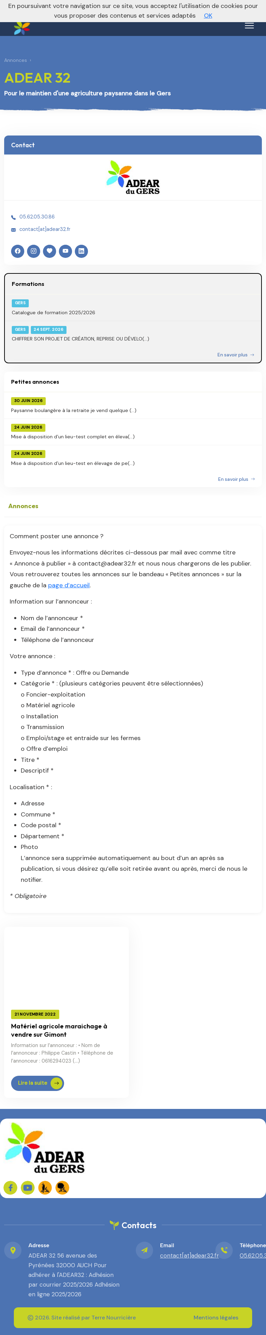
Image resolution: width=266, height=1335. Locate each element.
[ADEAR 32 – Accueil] (21, 24)
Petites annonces (35, 381)
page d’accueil (69, 585)
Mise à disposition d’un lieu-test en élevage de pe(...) (73, 463)
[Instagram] (33, 251)
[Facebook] (17, 251)
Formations (28, 283)
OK (208, 15)
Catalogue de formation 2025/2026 (53, 312)
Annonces (15, 60)
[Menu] (249, 25)
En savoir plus (236, 355)
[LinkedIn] (81, 251)
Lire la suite (40, 1083)
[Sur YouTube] (28, 1188)
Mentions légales (216, 1317)
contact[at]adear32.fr (44, 229)
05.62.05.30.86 (37, 217)
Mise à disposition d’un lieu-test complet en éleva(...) (73, 436)
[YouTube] (65, 251)
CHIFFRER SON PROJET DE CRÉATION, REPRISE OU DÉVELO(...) (80, 339)
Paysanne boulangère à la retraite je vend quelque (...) (73, 410)
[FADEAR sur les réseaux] (45, 1188)
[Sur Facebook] (10, 1188)
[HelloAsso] (49, 251)
